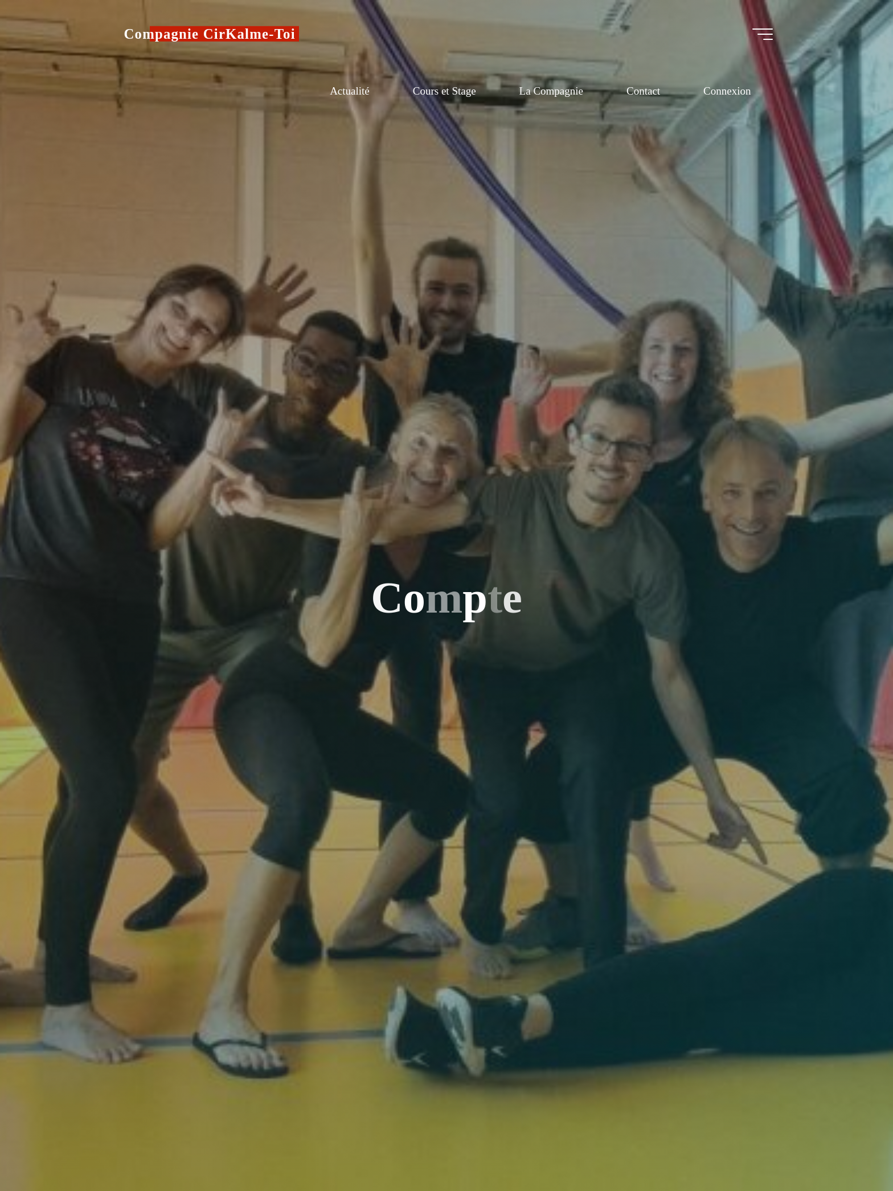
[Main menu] (762, 34)
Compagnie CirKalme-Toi (210, 34)
